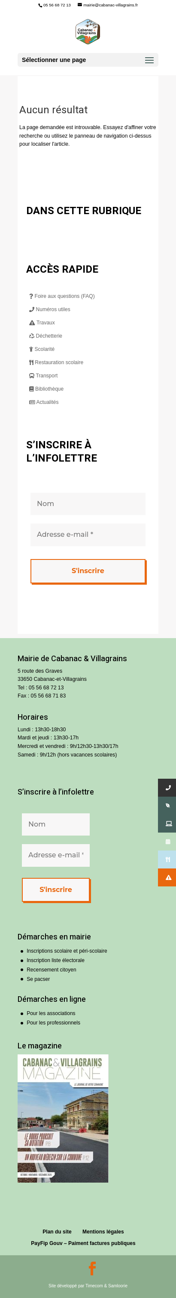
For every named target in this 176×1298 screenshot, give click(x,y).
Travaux (42, 323)
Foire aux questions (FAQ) (61, 296)
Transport (43, 376)
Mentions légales (103, 1232)
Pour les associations (51, 1013)
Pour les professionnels (53, 1023)
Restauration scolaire (56, 362)
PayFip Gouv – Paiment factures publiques (83, 1243)
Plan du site (56, 1232)
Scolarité (42, 349)
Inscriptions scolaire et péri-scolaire (67, 951)
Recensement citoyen (51, 970)
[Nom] (88, 504)
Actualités (43, 402)
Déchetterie (45, 336)
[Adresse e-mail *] (88, 535)
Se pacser (38, 979)
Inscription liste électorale (56, 960)
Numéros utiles (49, 309)
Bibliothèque (46, 389)
